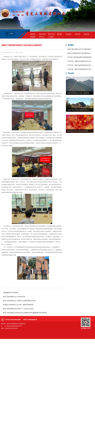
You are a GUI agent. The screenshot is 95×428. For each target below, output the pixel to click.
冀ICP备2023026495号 (12, 328)
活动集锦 (68, 34)
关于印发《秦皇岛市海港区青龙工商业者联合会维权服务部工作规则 (79, 69)
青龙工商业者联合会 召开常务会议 (14, 296)
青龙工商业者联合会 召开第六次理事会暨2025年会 (19, 300)
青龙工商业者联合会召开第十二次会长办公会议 (18, 308)
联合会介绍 (51, 34)
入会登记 (11, 33)
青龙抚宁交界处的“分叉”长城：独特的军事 (78, 93)
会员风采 (77, 34)
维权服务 (33, 37)
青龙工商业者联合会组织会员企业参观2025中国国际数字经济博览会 (25, 312)
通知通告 (59, 34)
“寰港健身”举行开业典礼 (10, 292)
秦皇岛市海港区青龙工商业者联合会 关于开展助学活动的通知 (80, 53)
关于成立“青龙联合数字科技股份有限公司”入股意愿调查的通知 (80, 57)
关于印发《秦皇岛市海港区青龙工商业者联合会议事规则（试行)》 (79, 61)
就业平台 (41, 37)
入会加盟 (50, 37)
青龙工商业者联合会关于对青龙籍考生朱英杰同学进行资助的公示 (79, 49)
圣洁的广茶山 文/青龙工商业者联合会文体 (78, 110)
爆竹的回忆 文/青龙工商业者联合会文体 (77, 131)
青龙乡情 (86, 34)
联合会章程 (42, 34)
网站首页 (33, 34)
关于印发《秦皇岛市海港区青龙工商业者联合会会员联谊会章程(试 (79, 65)
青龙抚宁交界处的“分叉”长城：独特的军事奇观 (18, 304)
